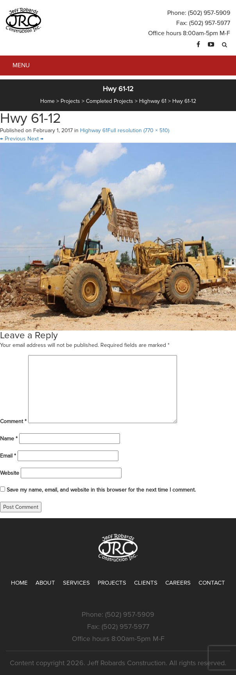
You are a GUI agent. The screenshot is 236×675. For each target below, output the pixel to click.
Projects (112, 582)
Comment (13, 421)
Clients (145, 582)
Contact (211, 582)
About (45, 582)
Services (76, 582)
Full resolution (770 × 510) (138, 130)
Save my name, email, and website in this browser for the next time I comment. (101, 490)
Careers (178, 582)
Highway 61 (93, 130)
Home (19, 582)
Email (8, 455)
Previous (13, 138)
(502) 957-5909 (209, 13)
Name (9, 438)
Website (9, 473)
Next (35, 138)
